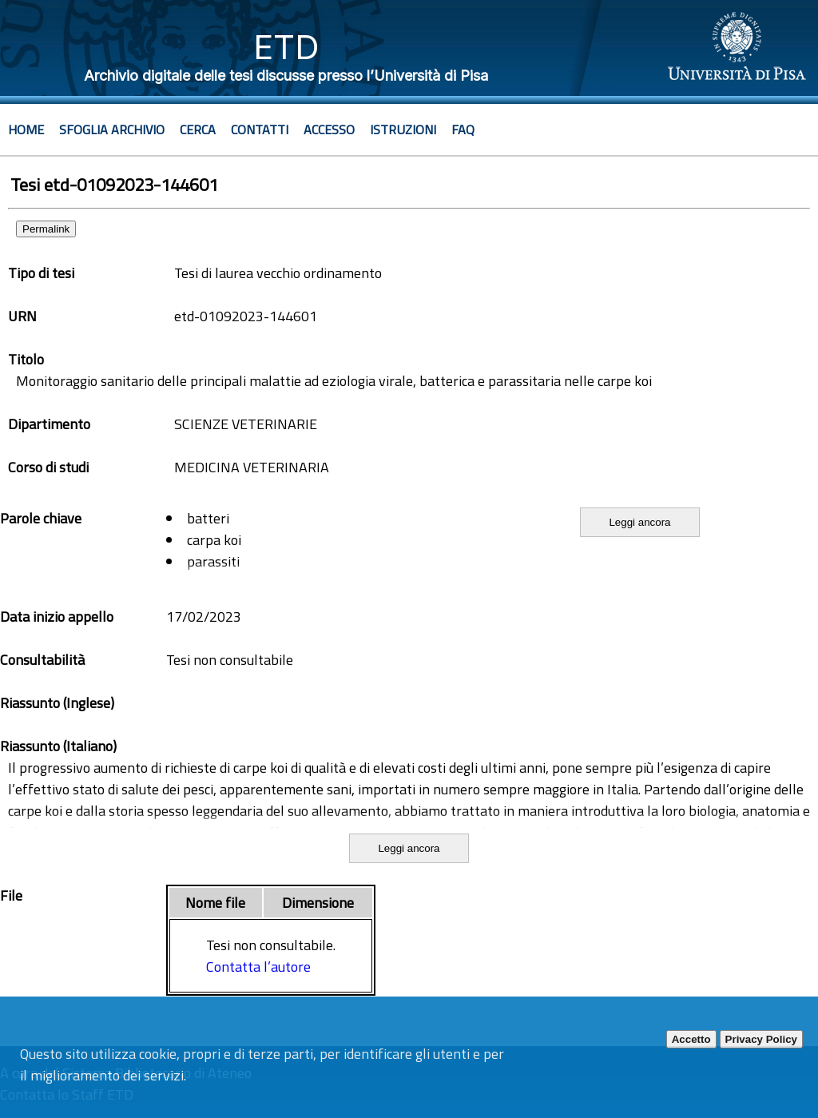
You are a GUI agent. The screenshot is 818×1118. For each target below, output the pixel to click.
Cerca (198, 129)
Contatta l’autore (258, 966)
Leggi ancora (639, 522)
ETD (286, 46)
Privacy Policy (761, 1039)
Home (26, 129)
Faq (463, 129)
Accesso (329, 129)
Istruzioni (403, 129)
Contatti (259, 129)
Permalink (45, 229)
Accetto (691, 1039)
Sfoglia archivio (112, 129)
